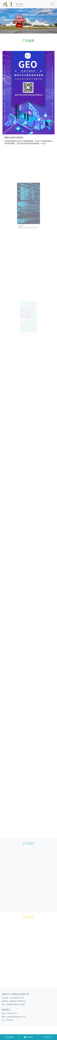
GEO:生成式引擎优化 (16, 131)
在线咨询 (28, 1037)
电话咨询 (9, 1037)
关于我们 (47, 1037)
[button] (24, 31)
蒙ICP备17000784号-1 (18, 1001)
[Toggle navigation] (52, 4)
